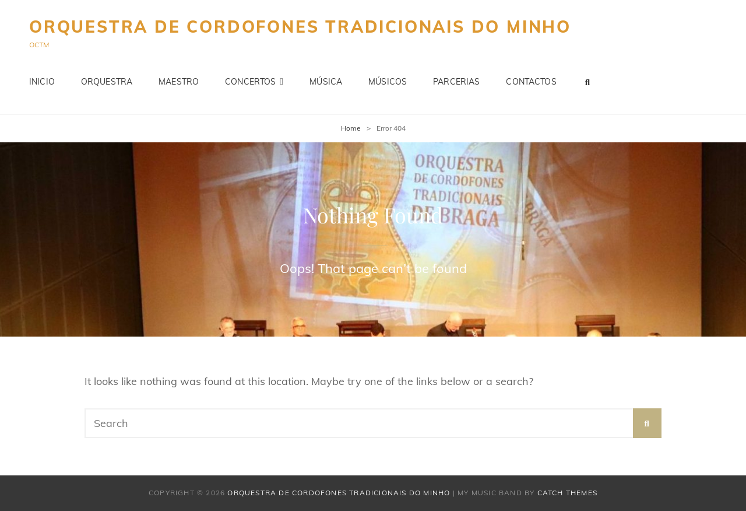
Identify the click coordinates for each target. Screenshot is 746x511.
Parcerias (456, 81)
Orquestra (106, 81)
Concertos (250, 81)
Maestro (179, 81)
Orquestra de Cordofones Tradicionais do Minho (300, 26)
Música (325, 81)
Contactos (531, 81)
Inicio (42, 81)
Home (351, 128)
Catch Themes (567, 492)
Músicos (387, 81)
